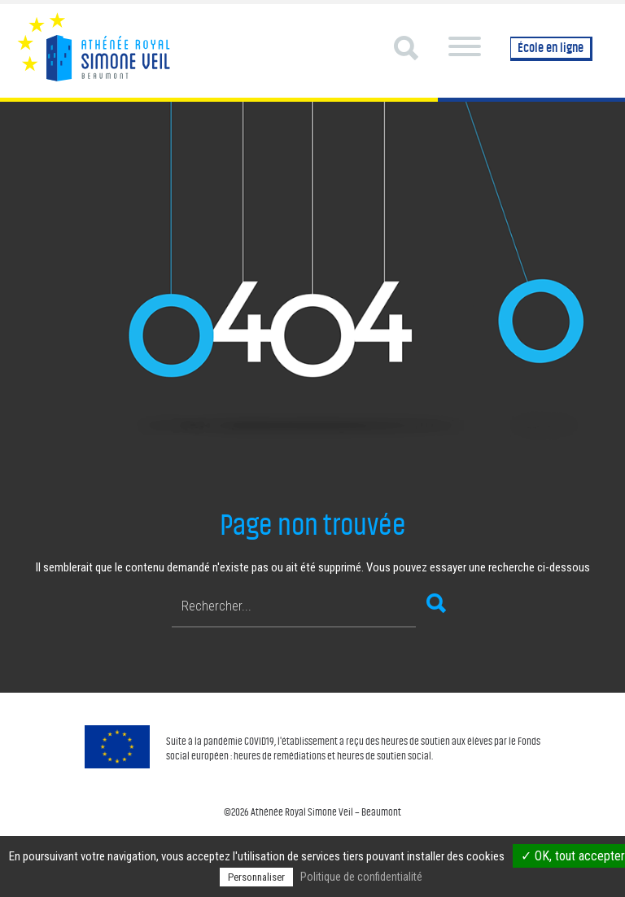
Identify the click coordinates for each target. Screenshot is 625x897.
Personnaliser (256, 877)
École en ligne (550, 48)
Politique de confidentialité (361, 876)
